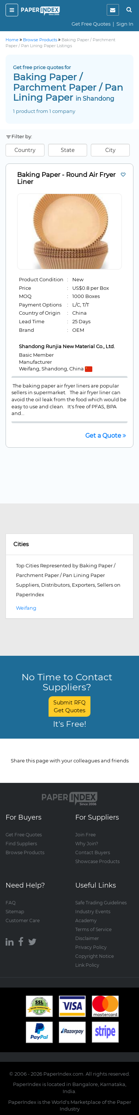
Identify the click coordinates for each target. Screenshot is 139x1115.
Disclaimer (87, 938)
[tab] (69, 544)
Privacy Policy (91, 947)
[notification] (113, 10)
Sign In (124, 24)
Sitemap (15, 911)
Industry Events (92, 911)
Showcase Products (97, 861)
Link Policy (87, 965)
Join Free (85, 834)
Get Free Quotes (91, 24)
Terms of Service (93, 929)
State (68, 150)
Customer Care (23, 920)
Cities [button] (21, 544)
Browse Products (25, 852)
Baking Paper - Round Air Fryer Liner (66, 178)
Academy (86, 920)
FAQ (11, 902)
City (110, 150)
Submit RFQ (69, 706)
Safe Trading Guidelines (101, 902)
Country (25, 150)
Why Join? (86, 843)
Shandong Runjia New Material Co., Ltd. (67, 346)
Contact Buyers (92, 852)
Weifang (26, 608)
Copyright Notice (94, 956)
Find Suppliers (21, 843)
